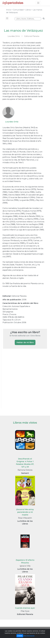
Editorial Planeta (31, 36)
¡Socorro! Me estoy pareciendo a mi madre (25, 512)
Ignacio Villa (25, 566)
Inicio (8, 10)
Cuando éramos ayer (25, 608)
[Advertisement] (16, 381)
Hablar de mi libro (25, 342)
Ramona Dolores (25, 470)
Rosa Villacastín (25, 518)
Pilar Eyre (25, 611)
